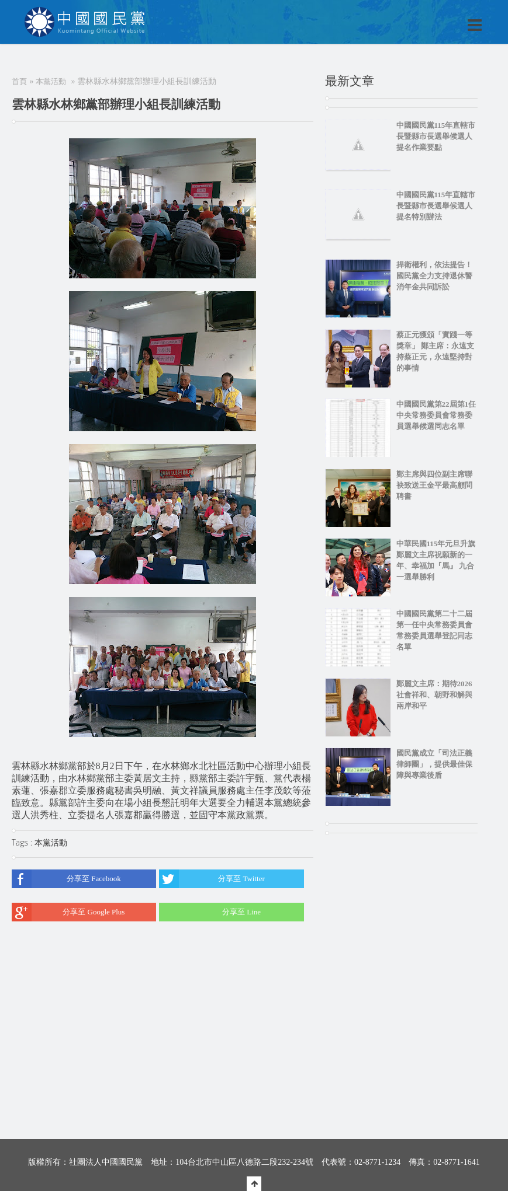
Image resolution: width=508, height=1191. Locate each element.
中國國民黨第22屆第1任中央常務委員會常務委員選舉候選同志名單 (436, 415)
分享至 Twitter (212, 878)
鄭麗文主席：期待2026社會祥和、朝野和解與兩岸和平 (434, 694)
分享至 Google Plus (68, 912)
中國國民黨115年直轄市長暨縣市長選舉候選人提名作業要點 (436, 136)
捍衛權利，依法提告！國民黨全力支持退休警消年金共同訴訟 (434, 275)
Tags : (23, 842)
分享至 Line (210, 912)
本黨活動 (51, 81)
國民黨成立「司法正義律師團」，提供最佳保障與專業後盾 (434, 764)
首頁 (19, 81)
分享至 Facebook (66, 878)
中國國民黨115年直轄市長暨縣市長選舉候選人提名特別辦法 (436, 205)
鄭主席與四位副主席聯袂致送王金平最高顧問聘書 (434, 485)
